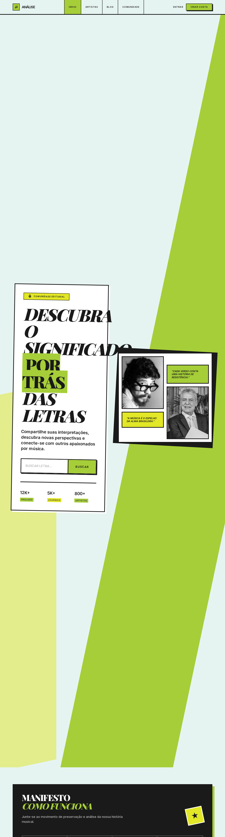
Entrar (178, 7)
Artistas (91, 7)
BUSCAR (82, 467)
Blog (110, 7)
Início (72, 7)
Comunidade (130, 7)
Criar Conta (199, 7)
